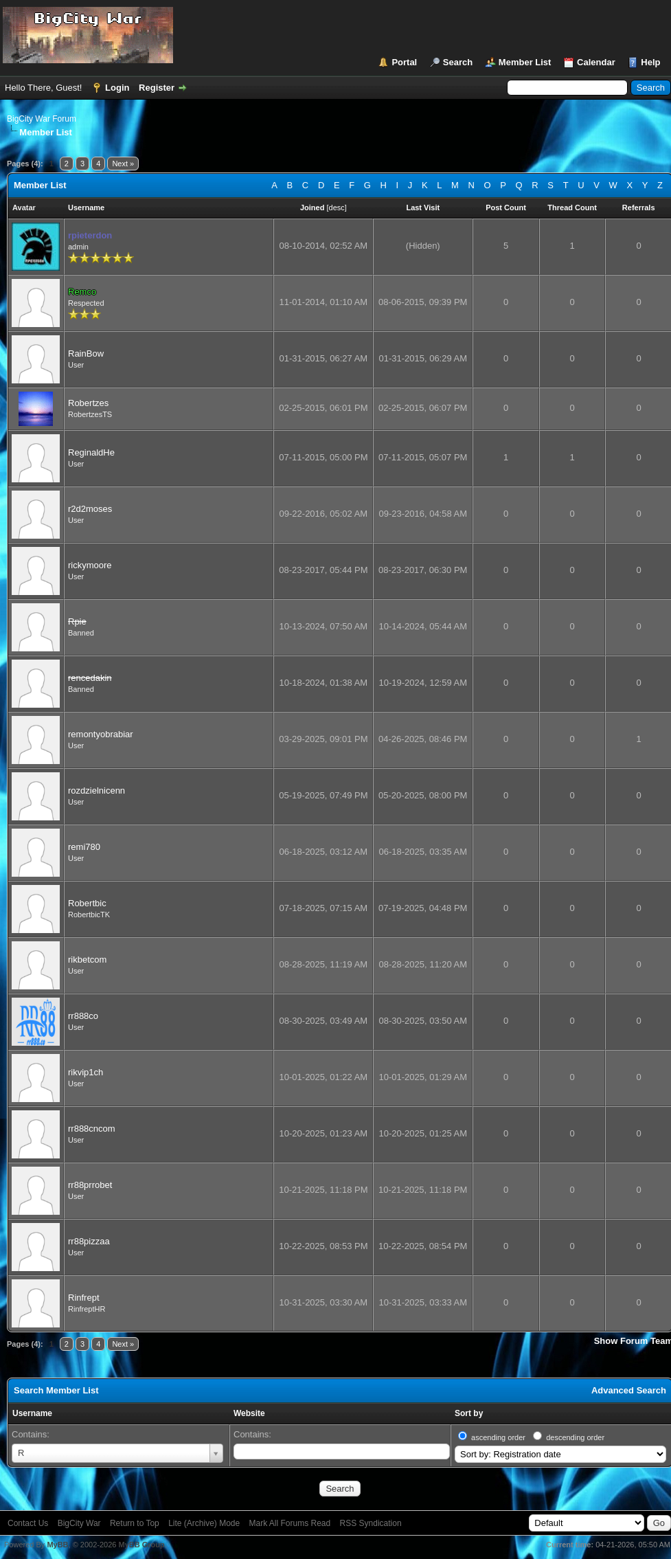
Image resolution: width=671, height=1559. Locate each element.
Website (249, 1413)
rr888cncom (91, 1128)
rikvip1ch (85, 1072)
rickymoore (90, 565)
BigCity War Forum (41, 119)
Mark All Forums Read (290, 1523)
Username (32, 1413)
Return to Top (134, 1523)
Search (458, 62)
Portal (404, 62)
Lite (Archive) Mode (204, 1523)
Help (650, 62)
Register (156, 87)
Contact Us (28, 1523)
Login (117, 87)
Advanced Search (628, 1390)
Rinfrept (84, 1297)
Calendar (596, 62)
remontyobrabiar (100, 734)
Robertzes (88, 403)
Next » (123, 163)
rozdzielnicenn (96, 790)
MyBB (57, 1544)
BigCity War (79, 1523)
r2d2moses (90, 509)
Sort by (469, 1413)
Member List (525, 62)
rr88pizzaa (89, 1241)
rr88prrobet (90, 1185)
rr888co (83, 1016)
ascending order (498, 1437)
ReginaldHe (91, 452)
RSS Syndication (371, 1523)
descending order (575, 1437)
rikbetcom (87, 959)
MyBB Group (141, 1544)
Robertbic (87, 903)
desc (337, 207)
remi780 (84, 847)
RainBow (86, 353)
